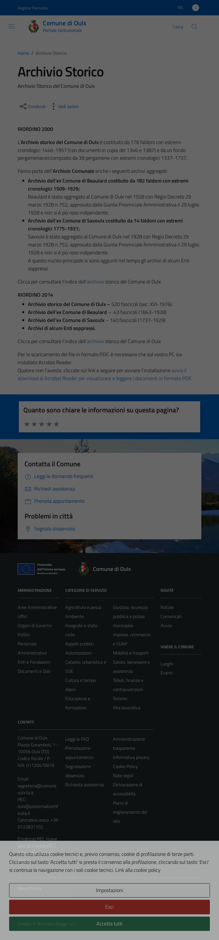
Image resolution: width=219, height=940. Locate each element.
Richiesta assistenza (84, 784)
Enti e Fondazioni (34, 662)
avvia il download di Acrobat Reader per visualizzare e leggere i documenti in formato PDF (104, 374)
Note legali (123, 775)
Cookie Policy (125, 766)
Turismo (120, 698)
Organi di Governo (35, 625)
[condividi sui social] (32, 106)
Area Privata (29, 888)
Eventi (167, 672)
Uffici (22, 616)
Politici (24, 634)
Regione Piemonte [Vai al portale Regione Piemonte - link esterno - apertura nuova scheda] (33, 8)
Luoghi (167, 663)
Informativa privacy (131, 757)
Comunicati (171, 616)
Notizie (167, 607)
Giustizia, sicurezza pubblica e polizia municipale (130, 616)
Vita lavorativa (126, 707)
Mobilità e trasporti (131, 652)
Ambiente (74, 616)
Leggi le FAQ (77, 739)
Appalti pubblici (79, 643)
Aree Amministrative (37, 607)
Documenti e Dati (34, 671)
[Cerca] (194, 27)
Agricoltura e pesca (83, 607)
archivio (95, 281)
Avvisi (166, 625)
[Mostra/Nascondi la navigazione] (11, 26)
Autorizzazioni (78, 652)
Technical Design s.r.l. (56, 923)
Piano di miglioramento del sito (130, 811)
